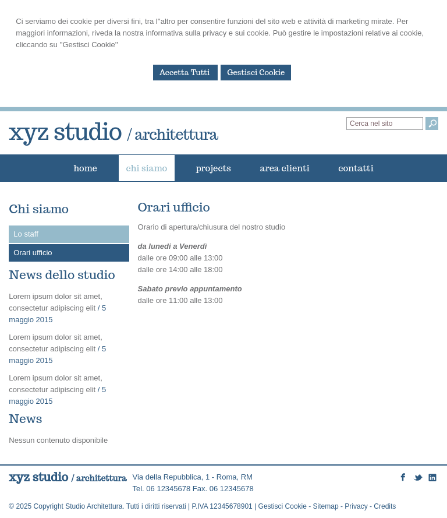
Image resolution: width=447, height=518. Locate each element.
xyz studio (113, 131)
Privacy (356, 506)
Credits (385, 506)
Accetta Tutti (185, 72)
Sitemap (326, 506)
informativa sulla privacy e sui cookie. (208, 33)
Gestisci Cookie (256, 72)
